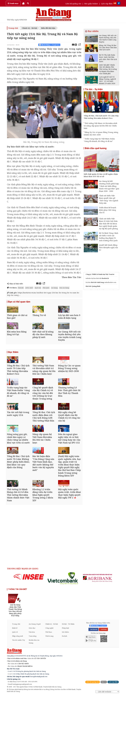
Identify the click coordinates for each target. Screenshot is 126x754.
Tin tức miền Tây (18, 699)
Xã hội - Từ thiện (68, 683)
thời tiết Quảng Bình (93, 286)
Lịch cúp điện (107, 3)
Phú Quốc (46, 288)
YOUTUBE (103, 688)
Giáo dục (32, 687)
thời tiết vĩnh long (97, 282)
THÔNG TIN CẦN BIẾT (17, 648)
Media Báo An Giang (34, 700)
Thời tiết (20, 288)
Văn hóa (32, 691)
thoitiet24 (105, 278)
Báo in (104, 741)
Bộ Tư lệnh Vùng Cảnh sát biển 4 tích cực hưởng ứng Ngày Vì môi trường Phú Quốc (108, 237)
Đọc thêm (13, 367)
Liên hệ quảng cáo (73, 3)
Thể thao (48, 691)
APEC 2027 (29, 288)
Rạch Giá (38, 288)
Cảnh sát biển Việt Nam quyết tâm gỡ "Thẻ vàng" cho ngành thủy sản (108, 199)
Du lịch (64, 695)
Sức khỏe (65, 691)
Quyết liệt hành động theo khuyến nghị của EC (108, 247)
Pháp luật (65, 687)
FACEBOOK (93, 688)
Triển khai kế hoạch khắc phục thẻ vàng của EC (107, 210)
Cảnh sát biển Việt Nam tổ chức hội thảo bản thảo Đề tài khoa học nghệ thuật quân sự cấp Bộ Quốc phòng (108, 223)
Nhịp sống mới (17, 695)
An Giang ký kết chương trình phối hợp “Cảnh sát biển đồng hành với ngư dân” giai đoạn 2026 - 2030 (109, 186)
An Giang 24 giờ (35, 683)
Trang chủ (13, 28)
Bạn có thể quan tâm (19, 302)
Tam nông (32, 695)
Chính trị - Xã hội (29, 28)
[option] (29, 635)
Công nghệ (49, 687)
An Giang (54, 288)
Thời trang (49, 695)
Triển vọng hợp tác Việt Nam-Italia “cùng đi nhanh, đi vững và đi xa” (99, 139)
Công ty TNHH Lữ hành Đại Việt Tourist (100, 274)
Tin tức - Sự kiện (94, 89)
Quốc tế (15, 691)
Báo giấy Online (91, 3)
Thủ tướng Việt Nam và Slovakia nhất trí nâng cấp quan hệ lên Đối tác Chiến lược (100, 125)
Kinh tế (14, 687)
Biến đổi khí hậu (48, 28)
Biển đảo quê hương (96, 148)
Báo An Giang (64, 288)
